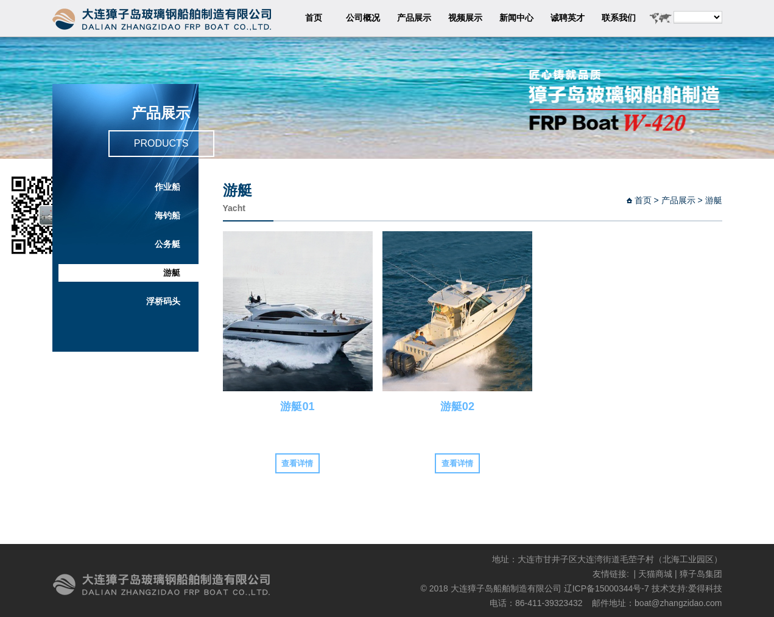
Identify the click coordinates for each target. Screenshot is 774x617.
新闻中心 (516, 18)
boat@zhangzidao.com (678, 603)
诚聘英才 (568, 18)
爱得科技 (705, 588)
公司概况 (363, 18)
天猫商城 (655, 574)
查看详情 (297, 463)
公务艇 (167, 244)
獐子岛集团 (701, 574)
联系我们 (619, 18)
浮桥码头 (163, 301)
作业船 (167, 187)
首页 (313, 18)
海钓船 (167, 215)
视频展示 (465, 18)
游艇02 (457, 406)
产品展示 (414, 18)
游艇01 (297, 406)
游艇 (171, 272)
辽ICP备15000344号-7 (606, 588)
